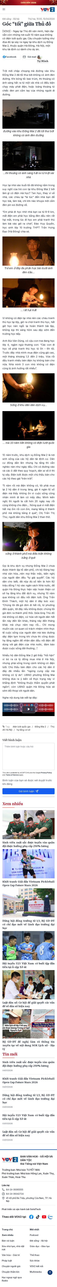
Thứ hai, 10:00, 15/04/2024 (41, 19)
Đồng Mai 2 (40, 726)
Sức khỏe (35, 1260)
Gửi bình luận (28, 791)
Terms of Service (12, 775)
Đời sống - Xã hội (10, 19)
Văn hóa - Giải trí (11, 1255)
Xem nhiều (7, 1235)
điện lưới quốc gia (21, 726)
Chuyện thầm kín (10, 1272)
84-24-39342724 (15, 1194)
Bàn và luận (8, 1240)
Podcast (34, 1235)
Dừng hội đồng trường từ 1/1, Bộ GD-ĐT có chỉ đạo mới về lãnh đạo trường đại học (28, 1099)
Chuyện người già (11, 1266)
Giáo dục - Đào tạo (40, 1246)
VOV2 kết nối (36, 1266)
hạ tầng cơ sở (23, 729)
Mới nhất (34, 1229)
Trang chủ (7, 1229)
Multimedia (36, 1272)
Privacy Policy (46, 773)
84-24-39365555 (14, 1189)
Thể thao (34, 1255)
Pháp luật (7, 1260)
